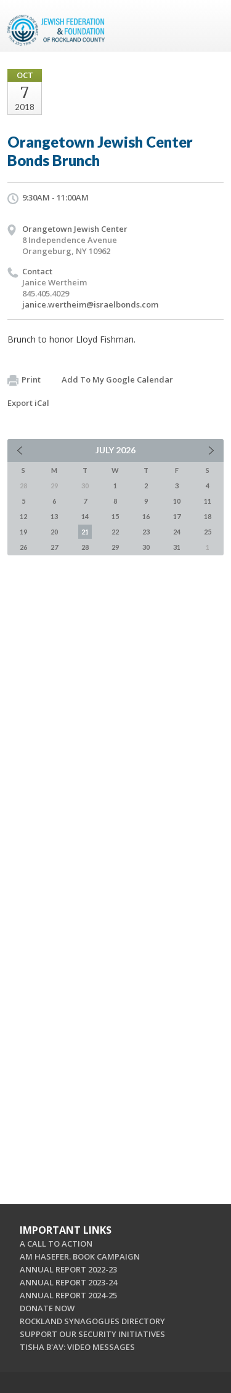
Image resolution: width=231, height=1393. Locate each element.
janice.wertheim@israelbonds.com (90, 304)
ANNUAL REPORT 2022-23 (68, 1269)
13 (54, 516)
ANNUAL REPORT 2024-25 (68, 1295)
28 (85, 547)
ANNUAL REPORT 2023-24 (68, 1282)
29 (115, 547)
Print (24, 380)
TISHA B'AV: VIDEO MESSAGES (77, 1346)
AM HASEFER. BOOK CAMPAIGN (80, 1256)
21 (85, 532)
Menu (209, 26)
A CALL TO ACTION (56, 1243)
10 (176, 501)
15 (115, 516)
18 (207, 516)
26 (23, 547)
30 (146, 547)
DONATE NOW (47, 1308)
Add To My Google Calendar (117, 379)
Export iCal (28, 402)
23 (146, 532)
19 (23, 532)
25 (207, 532)
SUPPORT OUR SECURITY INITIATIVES (92, 1333)
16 (146, 516)
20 (54, 532)
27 (54, 547)
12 (23, 516)
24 (176, 532)
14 (85, 516)
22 (115, 532)
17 (176, 516)
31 (176, 547)
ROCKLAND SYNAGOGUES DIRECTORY (92, 1321)
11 (207, 501)
